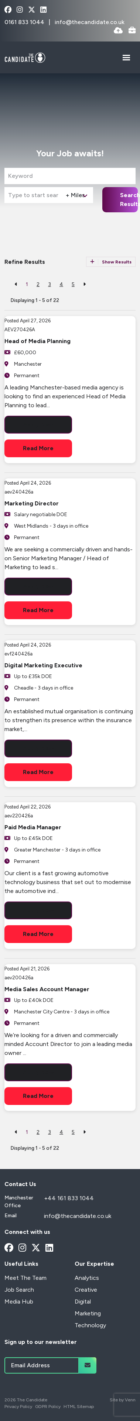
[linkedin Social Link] (43, 10)
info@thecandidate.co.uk (89, 22)
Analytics (87, 1277)
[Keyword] (70, 176)
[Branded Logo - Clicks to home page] (24, 57)
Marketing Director (31, 503)
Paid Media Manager (32, 827)
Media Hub (18, 1301)
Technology (90, 1325)
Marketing (88, 1313)
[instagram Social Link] (20, 10)
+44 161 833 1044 (69, 1198)
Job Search (19, 1289)
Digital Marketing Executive (43, 665)
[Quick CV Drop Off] (118, 30)
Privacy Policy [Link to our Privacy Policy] (18, 1406)
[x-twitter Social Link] (31, 10)
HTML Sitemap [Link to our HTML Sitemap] (79, 1406)
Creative (86, 1289)
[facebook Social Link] (7, 10)
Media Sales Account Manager (46, 989)
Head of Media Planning (37, 341)
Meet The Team (25, 1277)
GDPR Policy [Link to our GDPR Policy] (48, 1406)
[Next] (84, 284)
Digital (83, 1301)
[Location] (33, 195)
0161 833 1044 (25, 22)
